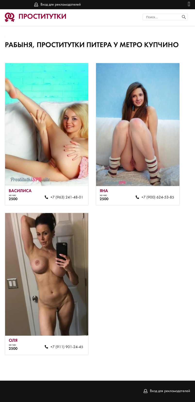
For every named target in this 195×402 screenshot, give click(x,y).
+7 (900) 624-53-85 (157, 197)
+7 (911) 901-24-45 (66, 347)
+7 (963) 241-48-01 (66, 197)
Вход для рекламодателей (61, 5)
